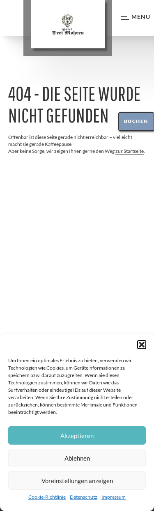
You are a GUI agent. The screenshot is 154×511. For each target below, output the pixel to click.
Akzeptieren (77, 435)
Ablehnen (77, 458)
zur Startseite (129, 151)
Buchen (136, 121)
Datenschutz (83, 497)
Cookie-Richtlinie (47, 497)
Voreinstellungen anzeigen (77, 480)
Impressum (113, 497)
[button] (142, 345)
